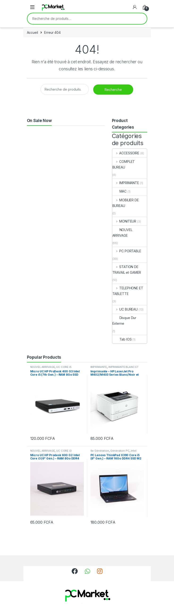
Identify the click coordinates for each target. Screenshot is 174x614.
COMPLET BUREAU (123, 164)
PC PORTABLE (126, 251)
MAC (119, 191)
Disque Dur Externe (124, 320)
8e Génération (99, 450)
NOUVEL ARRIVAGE (122, 232)
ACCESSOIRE (125, 153)
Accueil (32, 32)
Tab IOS (122, 339)
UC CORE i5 (64, 367)
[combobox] (80, 18)
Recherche (140, 18)
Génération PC (119, 450)
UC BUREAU (125, 309)
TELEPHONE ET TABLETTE (127, 291)
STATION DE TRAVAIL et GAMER (126, 269)
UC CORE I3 (64, 450)
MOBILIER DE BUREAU (125, 203)
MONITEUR (124, 221)
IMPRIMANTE (125, 183)
